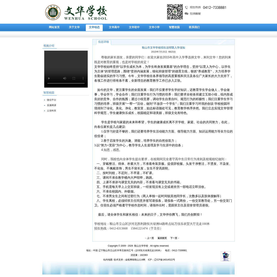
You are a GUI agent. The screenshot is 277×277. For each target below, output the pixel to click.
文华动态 (94, 27)
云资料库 (51, 110)
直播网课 (51, 105)
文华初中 (134, 27)
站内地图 (108, 259)
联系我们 (194, 27)
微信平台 (51, 100)
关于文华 (74, 27)
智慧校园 (174, 27)
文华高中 (114, 27)
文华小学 (154, 27)
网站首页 (54, 27)
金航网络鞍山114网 (135, 259)
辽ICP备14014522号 (164, 259)
